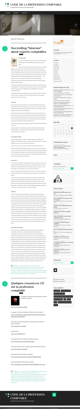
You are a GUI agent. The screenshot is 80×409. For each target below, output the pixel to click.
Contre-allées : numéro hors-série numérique (63, 94)
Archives (16, 13)
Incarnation (67, 92)
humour (24, 265)
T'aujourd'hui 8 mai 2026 (59, 100)
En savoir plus (55, 407)
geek (23, 272)
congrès (26, 379)
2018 (17, 377)
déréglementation (38, 268)
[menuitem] (8, 12)
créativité (33, 267)
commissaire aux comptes (59, 293)
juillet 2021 (56, 70)
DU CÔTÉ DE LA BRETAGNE (60, 97)
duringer (13, 379)
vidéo (12, 268)
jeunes (17, 273)
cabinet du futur (35, 265)
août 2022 (56, 64)
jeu (30, 267)
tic (39, 265)
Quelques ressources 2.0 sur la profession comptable (27, 287)
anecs (12, 273)
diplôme (26, 273)
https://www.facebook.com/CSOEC (19, 307)
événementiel (31, 379)
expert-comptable (34, 270)
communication (19, 270)
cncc (44, 377)
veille (16, 379)
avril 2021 (56, 73)
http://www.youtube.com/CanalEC (19, 349)
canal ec (24, 377)
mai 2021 (56, 71)
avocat (15, 268)
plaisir (33, 272)
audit (65, 299)
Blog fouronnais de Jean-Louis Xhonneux (62, 115)
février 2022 (56, 66)
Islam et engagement (58, 91)
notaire (18, 268)
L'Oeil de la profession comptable (36, 4)
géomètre (26, 268)
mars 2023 (56, 62)
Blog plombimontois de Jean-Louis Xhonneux (63, 112)
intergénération (43, 272)
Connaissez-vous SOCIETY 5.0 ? (61, 236)
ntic (25, 272)
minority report (21, 379)
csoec (38, 377)
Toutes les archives (58, 81)
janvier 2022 (56, 68)
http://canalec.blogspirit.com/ (18, 334)
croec (41, 377)
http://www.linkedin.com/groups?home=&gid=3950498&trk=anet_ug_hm (28, 364)
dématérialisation (14, 267)
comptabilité (13, 272)
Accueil (7, 13)
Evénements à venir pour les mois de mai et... (63, 89)
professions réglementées (33, 380)
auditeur (56, 305)
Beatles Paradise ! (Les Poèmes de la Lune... (62, 105)
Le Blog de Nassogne (63, 103)
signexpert (27, 267)
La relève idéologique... (58, 92)
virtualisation (21, 267)
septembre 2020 (57, 79)
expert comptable (41, 267)
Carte (55, 155)
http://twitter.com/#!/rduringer (18, 326)
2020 (36, 267)
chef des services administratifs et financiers (63, 296)
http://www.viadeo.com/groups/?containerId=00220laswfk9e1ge (26, 357)
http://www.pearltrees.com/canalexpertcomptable (22, 341)
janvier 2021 (56, 75)
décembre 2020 (57, 77)
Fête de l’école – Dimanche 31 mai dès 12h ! (62, 114)
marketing (25, 270)
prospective (28, 272)
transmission (34, 377)
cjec (14, 273)
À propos (24, 13)
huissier (21, 268)
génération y (28, 265)
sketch (33, 268)
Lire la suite (64, 53)
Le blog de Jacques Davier (59, 106)
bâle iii (55, 302)
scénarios (20, 377)
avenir (29, 270)
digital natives (21, 273)
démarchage (13, 270)
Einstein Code (57, 146)
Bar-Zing (67, 100)
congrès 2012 (42, 380)
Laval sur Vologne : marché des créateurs (62, 108)
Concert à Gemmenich (58, 111)
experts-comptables (42, 270)
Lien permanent (15, 265)
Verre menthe (58, 95)
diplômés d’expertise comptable (64, 302)
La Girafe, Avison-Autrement (63, 109)
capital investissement (65, 290)
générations (36, 272)
